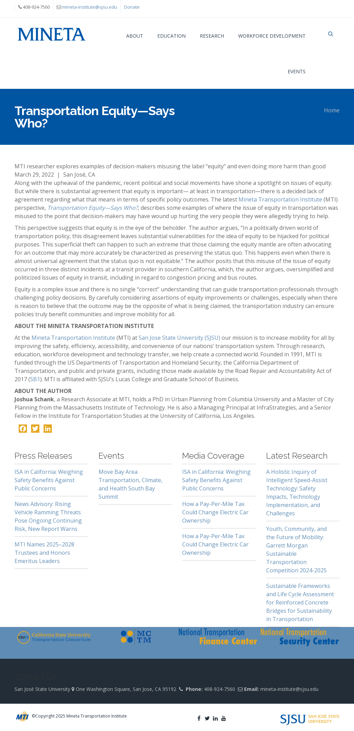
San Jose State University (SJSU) (179, 337)
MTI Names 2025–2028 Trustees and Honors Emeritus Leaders (44, 553)
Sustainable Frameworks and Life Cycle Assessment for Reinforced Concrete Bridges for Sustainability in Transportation (300, 602)
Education (171, 35)
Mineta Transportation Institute (280, 199)
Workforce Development (272, 35)
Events (297, 71)
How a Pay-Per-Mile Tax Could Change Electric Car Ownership (215, 512)
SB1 (35, 379)
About (134, 35)
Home (331, 110)
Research (212, 35)
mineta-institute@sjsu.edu (89, 7)
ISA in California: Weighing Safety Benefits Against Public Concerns (49, 480)
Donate (132, 7)
